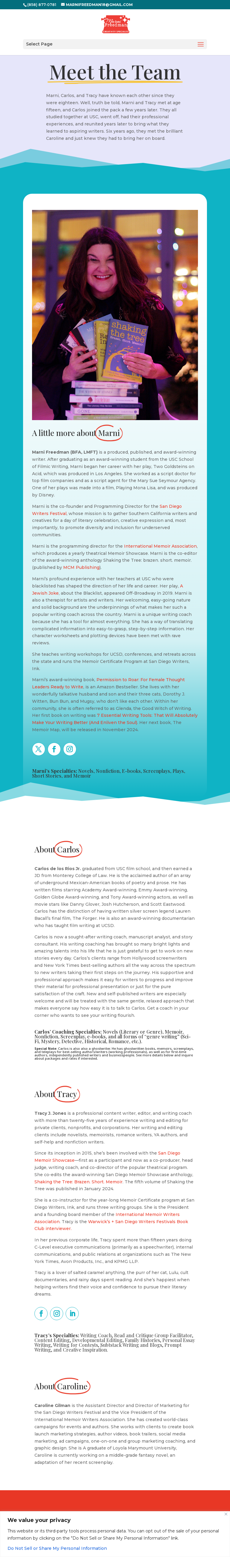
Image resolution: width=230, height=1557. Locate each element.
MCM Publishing (81, 567)
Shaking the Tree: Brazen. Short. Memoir (78, 1182)
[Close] (226, 1514)
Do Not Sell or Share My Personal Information (57, 1548)
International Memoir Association (160, 546)
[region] (115, 1534)
